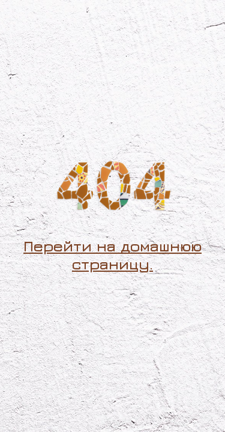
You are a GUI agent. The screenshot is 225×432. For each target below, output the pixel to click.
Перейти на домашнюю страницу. (112, 254)
